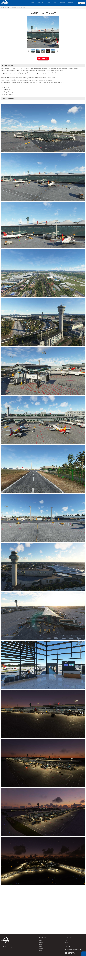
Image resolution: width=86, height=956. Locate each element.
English (80, 3)
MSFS (8, 7)
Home (2, 7)
